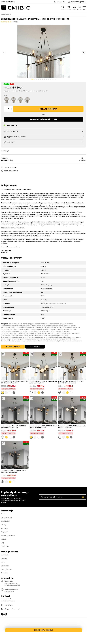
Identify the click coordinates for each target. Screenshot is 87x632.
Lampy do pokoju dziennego (69, 333)
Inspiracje (4, 528)
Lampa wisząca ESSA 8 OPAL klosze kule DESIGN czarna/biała (43, 382)
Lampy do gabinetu (26, 331)
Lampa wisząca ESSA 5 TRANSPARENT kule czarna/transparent (13, 426)
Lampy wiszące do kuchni (54, 326)
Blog (2, 543)
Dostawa (4, 573)
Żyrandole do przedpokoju (27, 333)
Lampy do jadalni (69, 326)
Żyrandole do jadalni (8, 328)
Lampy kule (58, 339)
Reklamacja (5, 566)
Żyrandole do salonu (54, 328)
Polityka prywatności (8, 536)
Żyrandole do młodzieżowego (11, 337)
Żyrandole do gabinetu (42, 331)
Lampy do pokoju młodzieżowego (57, 335)
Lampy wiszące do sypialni (39, 329)
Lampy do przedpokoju (9, 333)
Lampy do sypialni (7, 329)
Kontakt (3, 539)
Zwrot (3, 562)
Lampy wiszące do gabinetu (60, 331)
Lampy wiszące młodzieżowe (33, 337)
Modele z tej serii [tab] (13, 346)
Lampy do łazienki (55, 329)
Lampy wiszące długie (23, 341)
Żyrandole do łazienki (69, 329)
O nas (3, 514)
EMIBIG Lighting (7, 160)
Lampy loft (47, 337)
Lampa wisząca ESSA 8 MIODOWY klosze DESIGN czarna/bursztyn (14, 382)
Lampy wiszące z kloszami (18, 324)
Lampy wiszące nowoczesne (37, 324)
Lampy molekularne (70, 339)
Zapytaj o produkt (10, 167)
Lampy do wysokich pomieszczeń (70, 341)
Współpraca (5, 521)
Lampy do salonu (40, 328)
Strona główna (6, 14)
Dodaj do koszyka (48, 109)
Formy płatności (6, 569)
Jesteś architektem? (8, 2)
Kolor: (5, 95)
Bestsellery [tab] (35, 346)
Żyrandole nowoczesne (72, 337)
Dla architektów (6, 518)
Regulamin (4, 532)
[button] (5, 109)
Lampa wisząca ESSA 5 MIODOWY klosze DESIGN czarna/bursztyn (43, 426)
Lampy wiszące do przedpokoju (48, 333)
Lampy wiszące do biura (9, 326)
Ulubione (4, 559)
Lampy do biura (53, 324)
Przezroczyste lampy (8, 341)
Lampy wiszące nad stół (26, 339)
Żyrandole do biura (66, 324)
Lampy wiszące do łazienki (10, 331)
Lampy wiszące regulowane (44, 339)
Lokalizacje (5, 546)
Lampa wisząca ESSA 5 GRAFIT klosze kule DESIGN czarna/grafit (13, 471)
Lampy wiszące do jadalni (25, 328)
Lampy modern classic (50, 341)
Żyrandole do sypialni (21, 329)
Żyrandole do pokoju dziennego (12, 335)
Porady (3, 525)
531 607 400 (61, 2)
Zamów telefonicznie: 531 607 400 (43, 119)
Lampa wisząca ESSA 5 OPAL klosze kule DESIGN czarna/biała (72, 426)
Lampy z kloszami (57, 337)
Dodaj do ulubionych (11, 171)
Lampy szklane (37, 341)
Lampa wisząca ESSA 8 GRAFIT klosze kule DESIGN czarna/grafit (70, 382)
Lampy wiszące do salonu (71, 328)
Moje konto (5, 555)
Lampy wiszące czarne (9, 339)
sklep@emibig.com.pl (78, 2)
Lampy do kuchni (24, 326)
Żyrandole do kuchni (38, 326)
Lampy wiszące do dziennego (34, 335)
